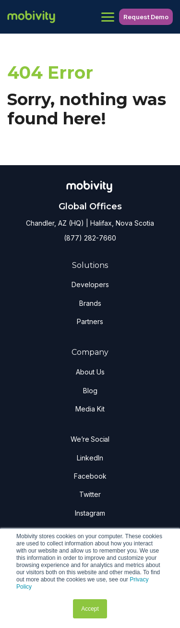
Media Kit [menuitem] (90, 409)
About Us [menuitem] (90, 372)
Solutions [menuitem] (90, 265)
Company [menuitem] (90, 352)
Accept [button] (90, 608)
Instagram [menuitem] (90, 513)
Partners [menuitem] (90, 321)
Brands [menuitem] (90, 303)
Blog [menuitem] (90, 390)
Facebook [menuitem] (90, 476)
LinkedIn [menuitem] (90, 458)
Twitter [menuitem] (90, 494)
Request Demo (145, 17)
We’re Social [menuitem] (90, 439)
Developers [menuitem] (90, 284)
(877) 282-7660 (90, 238)
